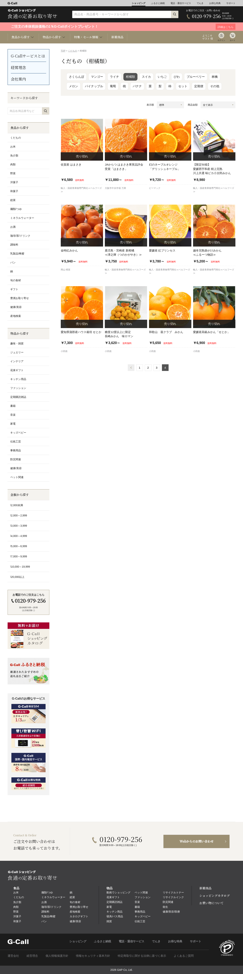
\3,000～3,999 (18, 525)
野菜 (13, 173)
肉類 (13, 164)
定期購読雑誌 (18, 396)
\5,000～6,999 (18, 546)
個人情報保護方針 (57, 955)
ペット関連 (17, 477)
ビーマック (154, 188)
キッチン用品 (18, 379)
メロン (73, 86)
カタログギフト (79, 916)
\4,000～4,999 (18, 535)
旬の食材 (15, 280)
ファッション (18, 388)
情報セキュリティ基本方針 (93, 955)
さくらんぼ (76, 76)
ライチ (114, 76)
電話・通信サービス (180, 3)
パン (13, 262)
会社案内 (18, 79)
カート (232, 40)
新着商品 (117, 37)
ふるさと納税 (158, 3)
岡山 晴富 (65, 269)
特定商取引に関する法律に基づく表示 (142, 955)
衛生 (165, 906)
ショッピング (138, 3)
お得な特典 (215, 3)
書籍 (13, 405)
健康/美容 (16, 307)
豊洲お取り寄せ (19, 298)
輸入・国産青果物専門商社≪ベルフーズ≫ (81, 190)
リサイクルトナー (173, 892)
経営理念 (18, 67)
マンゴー (97, 76)
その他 (214, 86)
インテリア (17, 361)
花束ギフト (17, 370)
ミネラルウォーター (22, 217)
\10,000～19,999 (20, 566)
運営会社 (13, 955)
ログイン (221, 40)
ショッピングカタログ (214, 895)
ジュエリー (17, 352)
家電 (13, 423)
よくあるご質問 (184, 955)
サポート (230, 3)
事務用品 (15, 450)
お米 (13, 146)
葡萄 (113, 86)
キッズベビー (18, 432)
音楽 (13, 414)
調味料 (14, 244)
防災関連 (15, 459)
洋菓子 (14, 182)
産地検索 (15, 315)
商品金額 (193, 104)
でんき (200, 3)
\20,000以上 (17, 576)
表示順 (150, 104)
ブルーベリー (196, 76)
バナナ (137, 86)
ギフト (14, 289)
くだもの (72, 50)
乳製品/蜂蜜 (17, 253)
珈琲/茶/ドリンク (20, 235)
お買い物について (211, 903)
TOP (63, 50)
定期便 (198, 86)
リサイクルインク (173, 897)
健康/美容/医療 (171, 911)
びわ (177, 76)
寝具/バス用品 (115, 916)
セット (182, 86)
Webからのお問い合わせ (197, 841)
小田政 (64, 351)
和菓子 (14, 191)
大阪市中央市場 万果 (115, 188)
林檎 (215, 76)
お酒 (13, 226)
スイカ (146, 76)
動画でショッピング (118, 892)
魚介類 (14, 155)
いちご (162, 76)
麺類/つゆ (16, 209)
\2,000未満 (16, 505)
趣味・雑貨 (17, 343)
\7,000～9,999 (18, 556)
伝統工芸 (15, 441)
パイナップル (94, 86)
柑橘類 (130, 76)
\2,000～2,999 (18, 515)
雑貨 (109, 921)
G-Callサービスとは (28, 56)
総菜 (13, 200)
